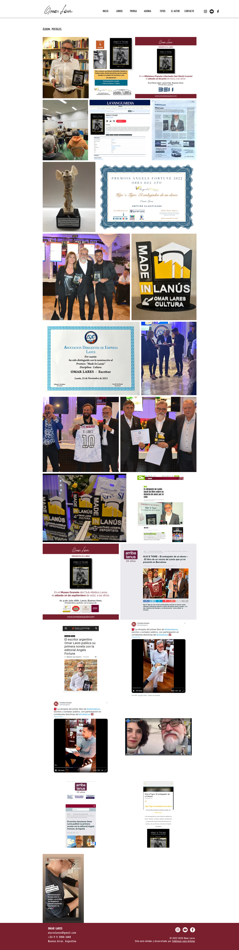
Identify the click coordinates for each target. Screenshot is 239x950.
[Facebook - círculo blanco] (192, 929)
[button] (118, 11)
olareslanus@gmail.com (62, 932)
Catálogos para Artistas (183, 941)
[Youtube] (212, 11)
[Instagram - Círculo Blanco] (177, 929)
